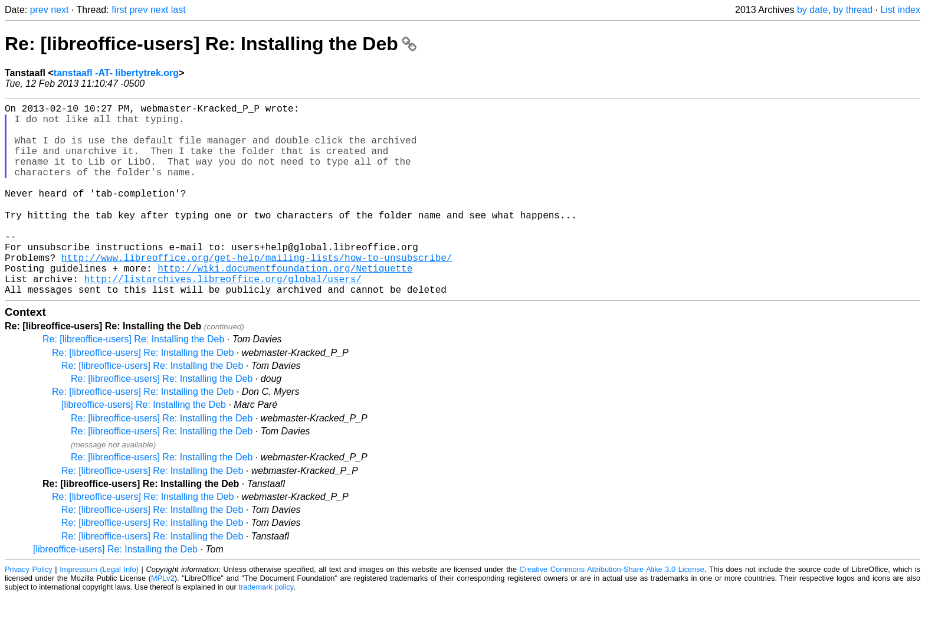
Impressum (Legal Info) (99, 611)
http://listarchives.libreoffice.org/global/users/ (222, 318)
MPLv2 (163, 620)
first (119, 10)
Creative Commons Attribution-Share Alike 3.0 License (612, 611)
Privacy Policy (29, 611)
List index (900, 10)
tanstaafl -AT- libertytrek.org (116, 73)
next (59, 10)
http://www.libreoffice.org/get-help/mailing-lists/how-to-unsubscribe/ (256, 292)
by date (812, 10)
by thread (852, 10)
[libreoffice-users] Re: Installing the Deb (143, 446)
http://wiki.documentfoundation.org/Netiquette (285, 305)
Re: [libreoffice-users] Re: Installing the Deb (210, 43)
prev (39, 10)
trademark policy (265, 628)
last (178, 10)
